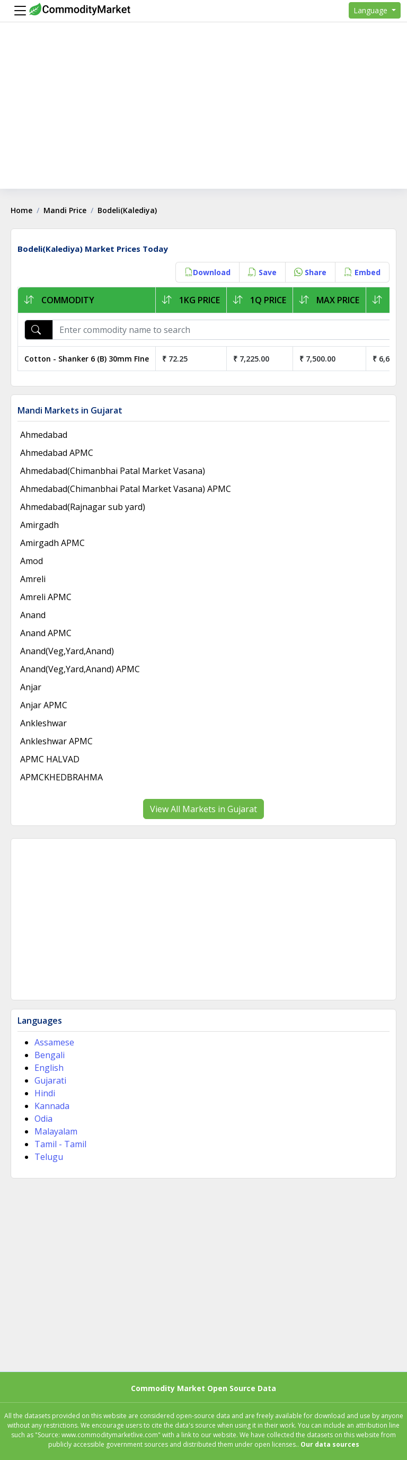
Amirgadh (39, 525)
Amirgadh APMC (52, 543)
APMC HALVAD (49, 759)
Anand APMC (46, 633)
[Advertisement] (203, 114)
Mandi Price (64, 210)
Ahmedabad (43, 435)
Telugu (48, 1157)
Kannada (51, 1106)
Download (207, 272)
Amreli (33, 579)
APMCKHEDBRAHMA (61, 777)
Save (262, 272)
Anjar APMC (43, 705)
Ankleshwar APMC (56, 741)
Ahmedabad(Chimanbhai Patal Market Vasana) (112, 471)
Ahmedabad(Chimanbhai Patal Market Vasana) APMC (125, 489)
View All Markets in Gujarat (203, 809)
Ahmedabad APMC (56, 453)
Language (371, 10)
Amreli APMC (46, 597)
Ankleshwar (43, 723)
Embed (362, 272)
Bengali (49, 1055)
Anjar (30, 687)
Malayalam (55, 1131)
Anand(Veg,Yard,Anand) (67, 651)
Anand (33, 615)
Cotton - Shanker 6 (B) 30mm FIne (86, 359)
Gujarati (50, 1080)
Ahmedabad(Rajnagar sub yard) (82, 507)
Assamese (54, 1042)
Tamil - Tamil (60, 1144)
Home (21, 210)
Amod (31, 561)
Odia (43, 1118)
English (49, 1068)
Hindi (44, 1093)
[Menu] (17, 10)
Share (310, 272)
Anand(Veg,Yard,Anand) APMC (80, 669)
